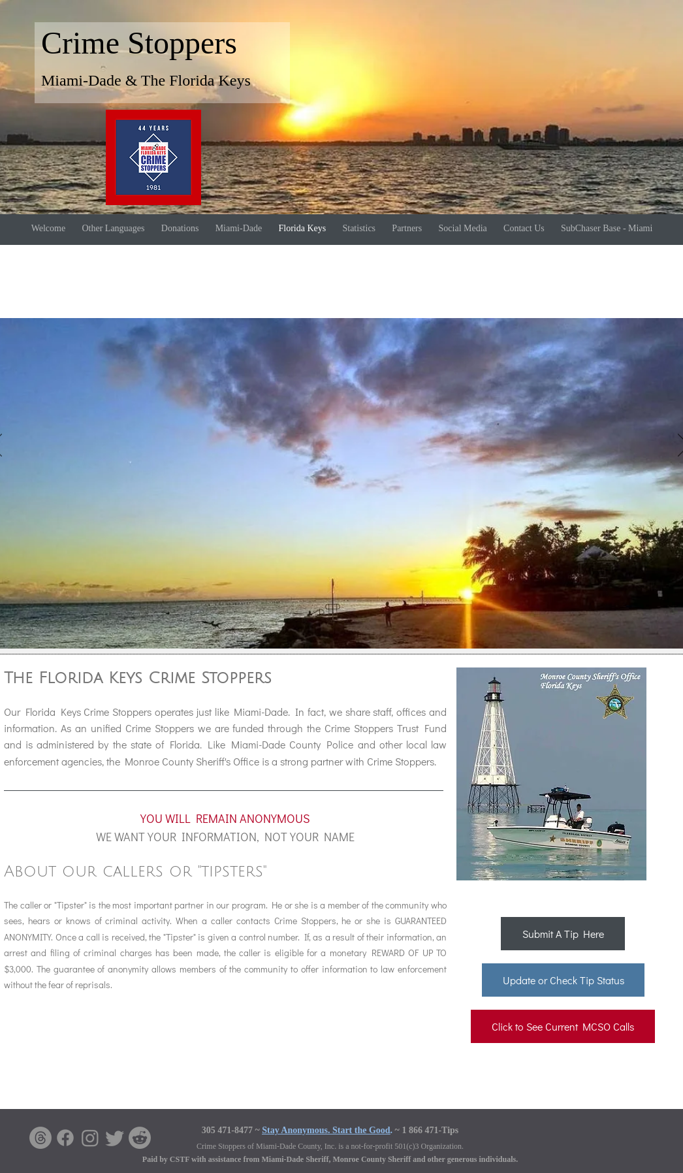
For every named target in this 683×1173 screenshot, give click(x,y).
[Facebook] (65, 1138)
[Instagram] (90, 1138)
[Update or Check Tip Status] (563, 980)
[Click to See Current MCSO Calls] (563, 1026)
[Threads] (40, 1138)
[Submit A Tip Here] (563, 933)
